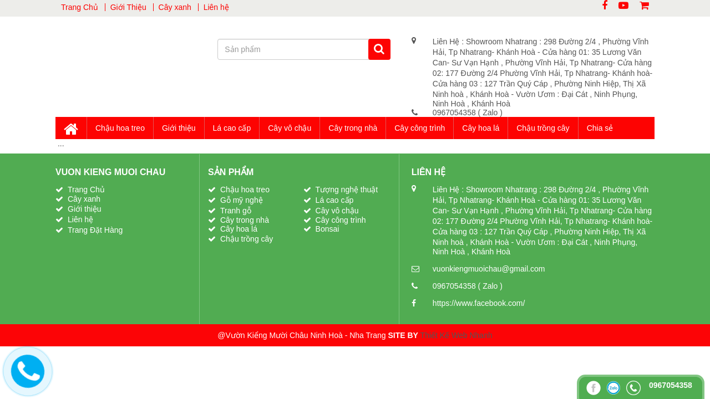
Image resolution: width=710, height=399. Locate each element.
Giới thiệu (179, 128)
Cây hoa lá (480, 128)
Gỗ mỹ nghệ (241, 200)
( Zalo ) (490, 112)
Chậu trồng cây (542, 128)
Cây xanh (175, 7)
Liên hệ (216, 7)
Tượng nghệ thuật (347, 189)
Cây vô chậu (289, 128)
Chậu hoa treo (120, 128)
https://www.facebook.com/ (479, 303)
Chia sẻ (600, 128)
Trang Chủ (79, 7)
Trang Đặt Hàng (95, 230)
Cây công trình (419, 128)
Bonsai (327, 228)
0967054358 (455, 112)
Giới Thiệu (128, 7)
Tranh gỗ (235, 210)
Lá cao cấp (232, 128)
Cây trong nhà (352, 128)
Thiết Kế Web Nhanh (456, 335)
